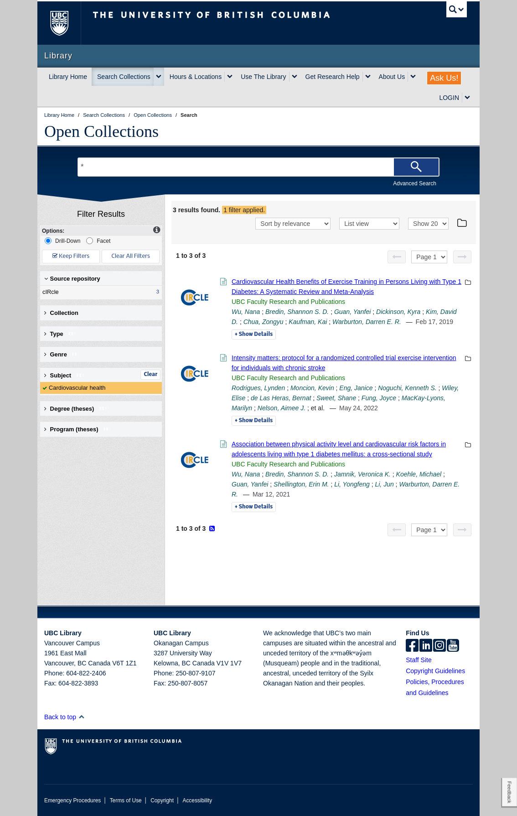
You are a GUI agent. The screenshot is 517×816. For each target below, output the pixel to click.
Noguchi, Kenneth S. (407, 388)
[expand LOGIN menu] (467, 98)
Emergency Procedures (72, 800)
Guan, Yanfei (352, 311)
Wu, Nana (246, 311)
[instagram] (439, 646)
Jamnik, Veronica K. (362, 474)
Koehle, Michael (419, 474)
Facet (98, 240)
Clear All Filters (131, 256)
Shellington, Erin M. (301, 484)
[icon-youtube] (453, 646)
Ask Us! (444, 78)
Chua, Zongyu (263, 321)
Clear (150, 374)
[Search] (416, 167)
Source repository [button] (72, 278)
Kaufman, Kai (308, 321)
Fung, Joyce (379, 398)
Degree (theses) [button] (76, 408)
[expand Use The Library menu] (294, 77)
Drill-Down (62, 240)
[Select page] (429, 257)
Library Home (68, 76)
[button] (81, 716)
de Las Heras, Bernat (281, 398)
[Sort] (293, 224)
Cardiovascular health (77, 387)
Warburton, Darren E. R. (366, 321)
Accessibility (197, 800)
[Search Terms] (258, 167)
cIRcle (99, 292)
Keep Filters (70, 256)
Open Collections (101, 131)
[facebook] (412, 646)
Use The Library (263, 76)
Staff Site (419, 660)
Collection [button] (61, 312)
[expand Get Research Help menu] (367, 77)
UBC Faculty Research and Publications (288, 301)
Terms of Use (126, 800)
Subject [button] (64, 375)
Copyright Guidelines (435, 671)
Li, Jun (384, 484)
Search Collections (123, 76)
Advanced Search (414, 183)
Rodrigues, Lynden (258, 388)
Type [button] (60, 333)
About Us (392, 76)
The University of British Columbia (66, 23)
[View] (369, 224)
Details (254, 334)
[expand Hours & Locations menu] (229, 77)
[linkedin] (425, 646)
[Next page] (462, 257)
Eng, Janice (355, 388)
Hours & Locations (196, 76)
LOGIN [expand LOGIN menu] (449, 97)
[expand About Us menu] (413, 77)
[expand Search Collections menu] (158, 77)
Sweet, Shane (336, 398)
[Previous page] (397, 257)
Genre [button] (62, 354)
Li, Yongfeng (352, 484)
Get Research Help (332, 76)
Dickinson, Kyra (398, 311)
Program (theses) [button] (78, 429)
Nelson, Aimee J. (281, 408)
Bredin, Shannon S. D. (297, 311)
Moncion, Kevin (312, 388)
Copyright (162, 800)
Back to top (64, 717)
